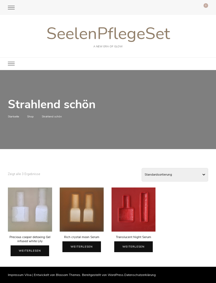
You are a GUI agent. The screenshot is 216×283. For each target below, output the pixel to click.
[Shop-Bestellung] (175, 175)
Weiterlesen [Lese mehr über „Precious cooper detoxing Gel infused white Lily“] (30, 251)
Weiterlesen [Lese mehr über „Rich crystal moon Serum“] (82, 247)
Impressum (16, 275)
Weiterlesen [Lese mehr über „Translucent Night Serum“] (133, 247)
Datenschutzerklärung (140, 275)
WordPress (115, 275)
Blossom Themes (68, 275)
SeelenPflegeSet (108, 33)
